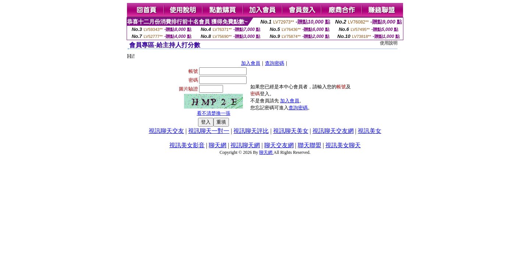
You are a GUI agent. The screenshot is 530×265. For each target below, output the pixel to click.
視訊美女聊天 (343, 145)
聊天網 (217, 145)
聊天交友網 (279, 145)
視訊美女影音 (187, 145)
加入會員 (250, 63)
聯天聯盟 (309, 145)
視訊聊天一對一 (208, 131)
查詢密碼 (274, 63)
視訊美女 (369, 131)
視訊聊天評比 (251, 131)
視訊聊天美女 (290, 131)
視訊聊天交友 (166, 131)
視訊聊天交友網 (333, 131)
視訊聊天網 (245, 145)
